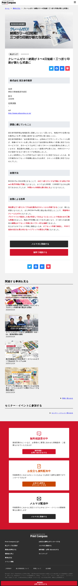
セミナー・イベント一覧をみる (62, 413)
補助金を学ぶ (9, 553)
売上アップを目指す (11, 545)
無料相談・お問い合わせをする (39, 451)
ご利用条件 (9, 568)
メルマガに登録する (39, 516)
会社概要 (50, 568)
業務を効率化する (10, 549)
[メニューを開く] (75, 3)
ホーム (7, 8)
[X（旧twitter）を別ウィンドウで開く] (51, 68)
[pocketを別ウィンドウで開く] (67, 68)
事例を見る (16, 8)
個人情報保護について (24, 568)
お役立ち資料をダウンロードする (39, 484)
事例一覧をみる (67, 398)
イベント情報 (9, 561)
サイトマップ (43, 553)
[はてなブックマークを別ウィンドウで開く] (62, 68)
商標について (38, 568)
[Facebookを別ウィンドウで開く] (56, 68)
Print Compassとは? (12, 541)
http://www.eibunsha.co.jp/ (19, 113)
